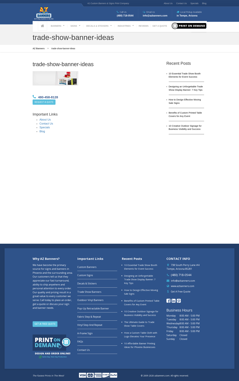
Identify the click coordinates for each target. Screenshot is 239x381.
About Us (168, 3)
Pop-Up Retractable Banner (93, 308)
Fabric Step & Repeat (89, 316)
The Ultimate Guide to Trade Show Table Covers (139, 323)
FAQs (80, 341)
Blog (204, 3)
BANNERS (56, 26)
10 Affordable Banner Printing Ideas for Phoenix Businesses (139, 345)
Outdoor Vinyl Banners (90, 300)
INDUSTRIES (124, 26)
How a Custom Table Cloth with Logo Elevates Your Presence (140, 334)
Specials (194, 3)
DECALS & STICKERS (97, 26)
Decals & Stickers (87, 283)
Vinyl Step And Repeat (89, 325)
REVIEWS (144, 26)
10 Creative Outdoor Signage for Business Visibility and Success (185, 127)
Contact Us (181, 3)
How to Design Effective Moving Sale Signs (185, 101)
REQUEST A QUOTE (44, 102)
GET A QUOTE (159, 26)
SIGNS (73, 26)
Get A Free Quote (180, 291)
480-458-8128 (45, 97)
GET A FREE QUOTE (45, 323)
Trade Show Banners (89, 292)
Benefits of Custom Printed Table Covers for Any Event (185, 114)
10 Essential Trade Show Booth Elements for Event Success (185, 75)
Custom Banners (86, 267)
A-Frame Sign (85, 333)
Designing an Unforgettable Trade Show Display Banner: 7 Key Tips (186, 88)
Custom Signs (85, 275)
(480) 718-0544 (181, 275)
